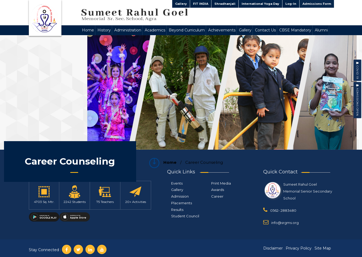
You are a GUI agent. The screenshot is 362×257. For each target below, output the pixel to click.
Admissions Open (357, 100)
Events (177, 183)
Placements (181, 203)
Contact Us (265, 30)
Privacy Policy (299, 248)
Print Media (221, 183)
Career (217, 196)
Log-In (290, 4)
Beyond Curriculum (187, 30)
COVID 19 (357, 70)
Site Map (322, 248)
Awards (217, 189)
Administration (127, 30)
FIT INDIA (200, 4)
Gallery (181, 4)
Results (177, 209)
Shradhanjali (224, 4)
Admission (180, 196)
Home (88, 30)
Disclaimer (273, 248)
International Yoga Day (260, 4)
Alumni (321, 30)
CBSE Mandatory (295, 30)
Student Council (185, 216)
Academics (155, 30)
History (104, 30)
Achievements (221, 30)
